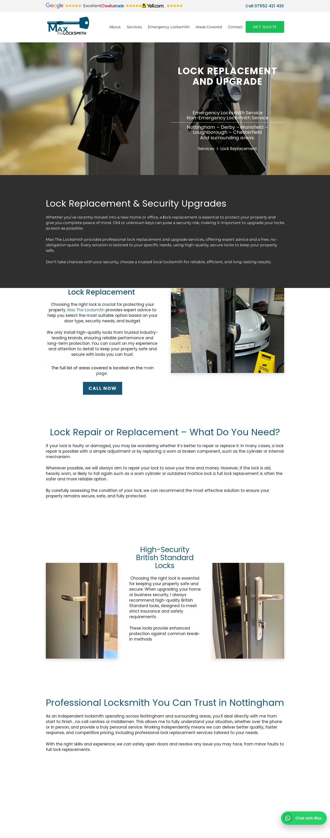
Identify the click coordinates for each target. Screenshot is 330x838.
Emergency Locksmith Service (227, 113)
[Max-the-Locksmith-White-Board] (72, 27)
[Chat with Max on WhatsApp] (304, 818)
